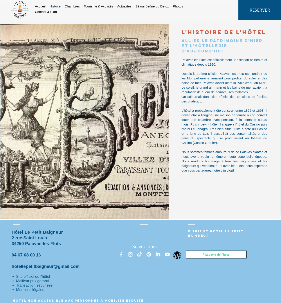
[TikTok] (139, 254)
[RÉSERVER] (259, 10)
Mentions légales (30, 290)
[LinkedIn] (158, 254)
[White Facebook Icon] (121, 254)
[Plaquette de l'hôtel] (216, 254)
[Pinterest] (149, 254)
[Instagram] (130, 254)
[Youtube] (167, 254)
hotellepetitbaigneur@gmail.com (46, 266)
